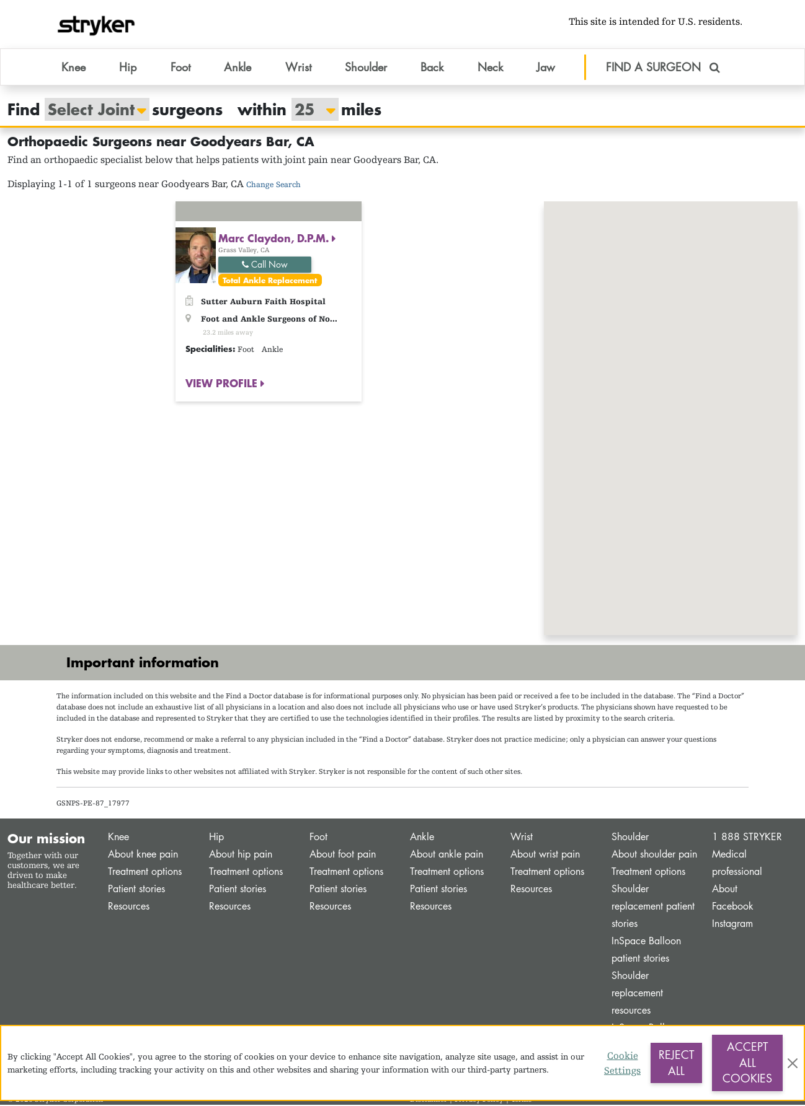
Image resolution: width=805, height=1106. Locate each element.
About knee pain (143, 855)
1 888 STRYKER (747, 838)
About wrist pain (545, 855)
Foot (318, 838)
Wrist (521, 838)
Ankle (422, 838)
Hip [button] (127, 67)
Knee (118, 838)
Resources (128, 907)
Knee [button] (73, 67)
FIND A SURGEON (663, 67)
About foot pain (342, 855)
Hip (216, 838)
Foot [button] (180, 67)
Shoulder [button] (366, 67)
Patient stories (136, 890)
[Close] (793, 1063)
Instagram (732, 924)
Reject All (676, 1062)
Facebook (733, 907)
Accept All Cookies (747, 1062)
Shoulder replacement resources (637, 994)
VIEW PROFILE (222, 384)
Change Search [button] (273, 185)
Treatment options (145, 872)
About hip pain (240, 855)
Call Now (265, 265)
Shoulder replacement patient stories (653, 907)
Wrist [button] (298, 67)
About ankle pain (446, 855)
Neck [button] (490, 67)
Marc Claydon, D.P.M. (275, 239)
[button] (671, 408)
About (724, 890)
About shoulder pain (654, 855)
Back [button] (431, 67)
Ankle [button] (237, 67)
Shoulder (630, 838)
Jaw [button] (545, 67)
